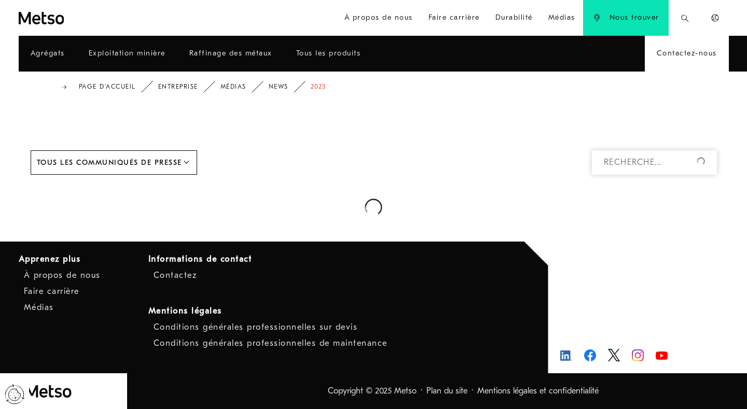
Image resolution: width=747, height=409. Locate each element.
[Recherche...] (685, 18)
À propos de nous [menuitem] (378, 17)
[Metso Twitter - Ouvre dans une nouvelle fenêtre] (614, 355)
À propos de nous (62, 275)
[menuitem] (626, 18)
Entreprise (178, 86)
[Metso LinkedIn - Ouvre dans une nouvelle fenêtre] (566, 355)
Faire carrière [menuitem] (454, 17)
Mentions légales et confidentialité (538, 391)
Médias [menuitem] (561, 17)
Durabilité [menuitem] (514, 17)
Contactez (175, 275)
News (278, 86)
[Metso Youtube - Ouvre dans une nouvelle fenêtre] (662, 355)
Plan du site (446, 391)
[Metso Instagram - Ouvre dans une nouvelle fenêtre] (638, 355)
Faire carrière (51, 291)
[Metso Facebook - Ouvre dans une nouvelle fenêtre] (590, 355)
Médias (233, 86)
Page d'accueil (107, 86)
